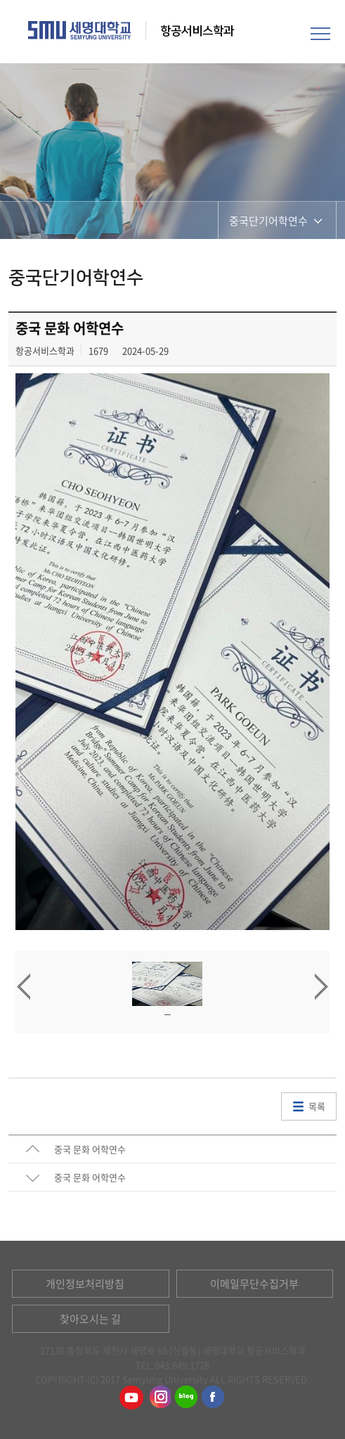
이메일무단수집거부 (254, 1283)
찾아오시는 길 (90, 1319)
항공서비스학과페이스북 (214, 1397)
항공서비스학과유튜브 (131, 1397)
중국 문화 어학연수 (90, 1149)
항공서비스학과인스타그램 (159, 1397)
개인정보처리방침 (85, 1283)
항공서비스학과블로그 (186, 1397)
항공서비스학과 (198, 31)
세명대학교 (79, 30)
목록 (316, 1106)
